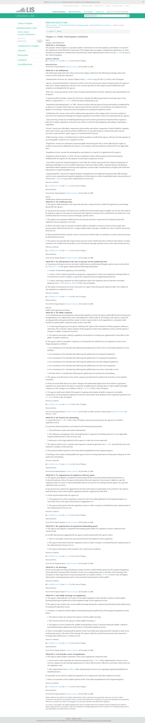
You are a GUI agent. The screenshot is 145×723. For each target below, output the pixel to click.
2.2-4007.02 (51, 61)
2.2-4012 (49, 397)
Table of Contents (51, 25)
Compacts (22, 60)
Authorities (23, 55)
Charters (22, 50)
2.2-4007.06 (62, 283)
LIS (26, 9)
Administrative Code (91, 15)
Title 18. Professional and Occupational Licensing (73, 25)
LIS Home (68, 718)
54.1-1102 (67, 61)
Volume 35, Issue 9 (118, 412)
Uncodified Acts (25, 64)
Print (59, 31)
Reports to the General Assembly (117, 12)
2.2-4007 (63, 420)
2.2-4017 (95, 660)
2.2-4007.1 (71, 669)
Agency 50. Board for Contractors (100, 25)
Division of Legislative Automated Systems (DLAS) (95, 720)
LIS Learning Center (55, 2)
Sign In (109, 720)
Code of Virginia (25, 23)
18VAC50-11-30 (54, 266)
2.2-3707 (66, 100)
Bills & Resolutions (75, 12)
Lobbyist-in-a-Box (76, 718)
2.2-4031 (58, 178)
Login (127, 5)
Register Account (118, 5)
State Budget (88, 12)
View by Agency (24, 32)
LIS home (108, 5)
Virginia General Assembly (71, 5)
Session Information (59, 12)
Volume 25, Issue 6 (72, 67)
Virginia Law (100, 12)
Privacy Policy (99, 5)
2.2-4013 (72, 283)
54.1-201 (58, 61)
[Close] (143, 1)
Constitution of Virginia (28, 46)
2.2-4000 (119, 52)
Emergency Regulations (26, 34)
